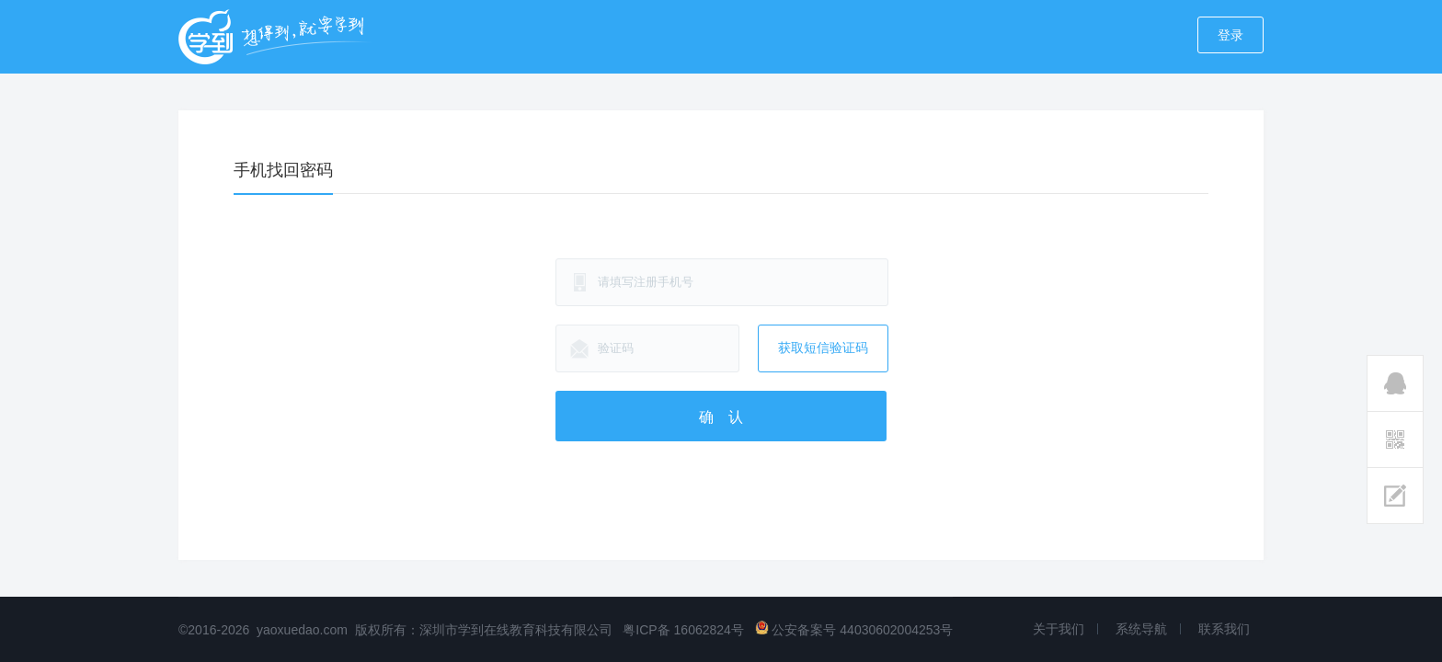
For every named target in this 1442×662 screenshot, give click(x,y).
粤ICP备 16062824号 (683, 629)
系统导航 (1141, 629)
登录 (1230, 35)
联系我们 (1224, 629)
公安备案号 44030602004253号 (854, 629)
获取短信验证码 (823, 347)
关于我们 (1058, 629)
